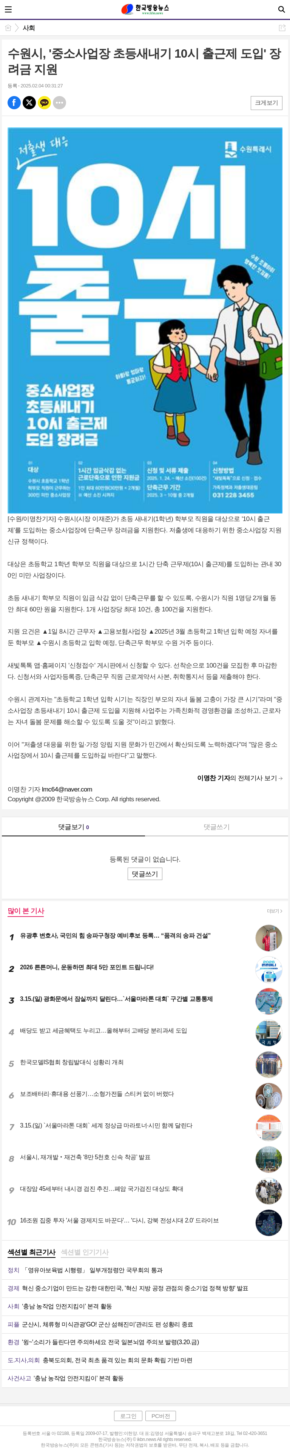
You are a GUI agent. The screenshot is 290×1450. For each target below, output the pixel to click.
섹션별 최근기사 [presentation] (32, 1252)
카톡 (44, 102)
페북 (14, 102)
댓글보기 (73, 827)
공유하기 (282, 27)
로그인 (128, 1416)
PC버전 (160, 1416)
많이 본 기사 (26, 911)
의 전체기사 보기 (237, 778)
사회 (29, 28)
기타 (59, 102)
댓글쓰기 (217, 827)
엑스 (29, 102)
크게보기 (266, 102)
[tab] (31, 1253)
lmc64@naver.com (67, 789)
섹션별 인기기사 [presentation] (85, 1252)
